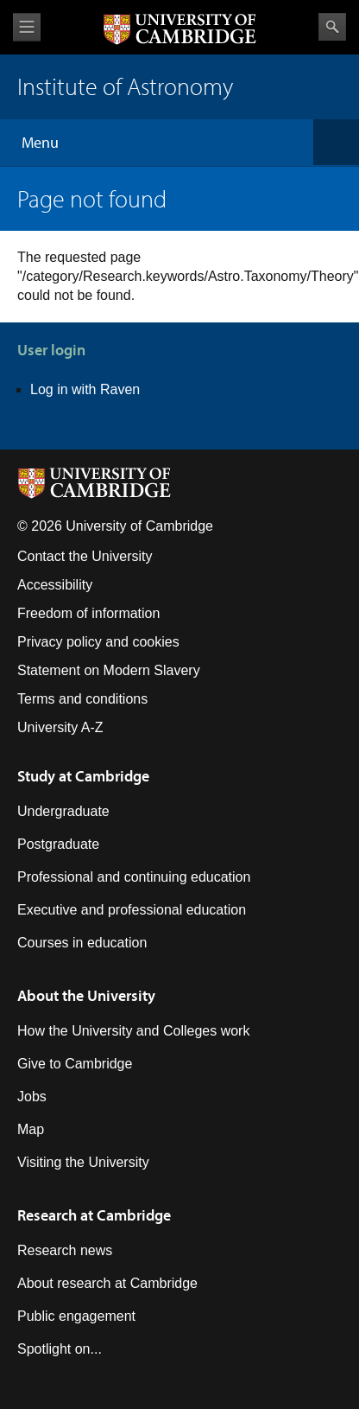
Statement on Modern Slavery (108, 670)
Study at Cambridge (83, 776)
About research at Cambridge (107, 1283)
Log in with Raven (85, 389)
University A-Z (60, 727)
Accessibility (54, 584)
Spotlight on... (59, 1349)
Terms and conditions (82, 699)
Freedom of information (88, 613)
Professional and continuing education (133, 877)
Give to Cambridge (74, 1063)
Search (332, 27)
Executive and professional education (131, 909)
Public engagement (76, 1316)
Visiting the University (83, 1162)
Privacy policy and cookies (98, 641)
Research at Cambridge (94, 1215)
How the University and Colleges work (133, 1030)
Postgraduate (58, 844)
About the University (86, 995)
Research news (64, 1250)
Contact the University (85, 556)
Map (30, 1129)
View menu (27, 27)
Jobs (32, 1096)
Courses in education (82, 942)
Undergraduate (63, 811)
